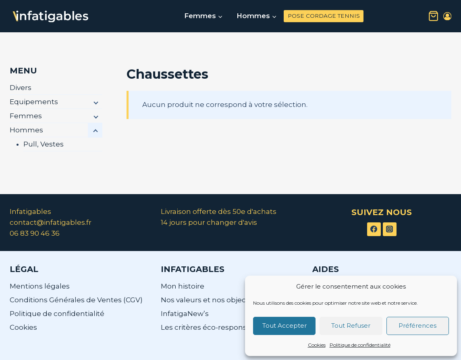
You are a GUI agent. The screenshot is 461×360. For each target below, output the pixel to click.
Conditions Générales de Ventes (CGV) (76, 300)
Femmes (26, 116)
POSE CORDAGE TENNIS (324, 16)
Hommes (26, 130)
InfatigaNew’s (185, 314)
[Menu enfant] (95, 102)
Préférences (417, 325)
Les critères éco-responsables (213, 327)
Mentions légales (40, 286)
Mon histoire (182, 286)
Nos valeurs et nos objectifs (208, 300)
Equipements (34, 102)
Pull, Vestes (43, 144)
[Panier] (433, 16)
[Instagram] (390, 229)
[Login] (447, 16)
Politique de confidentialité (360, 345)
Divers (20, 88)
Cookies (317, 345)
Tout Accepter (284, 325)
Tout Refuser (350, 325)
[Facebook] (374, 229)
